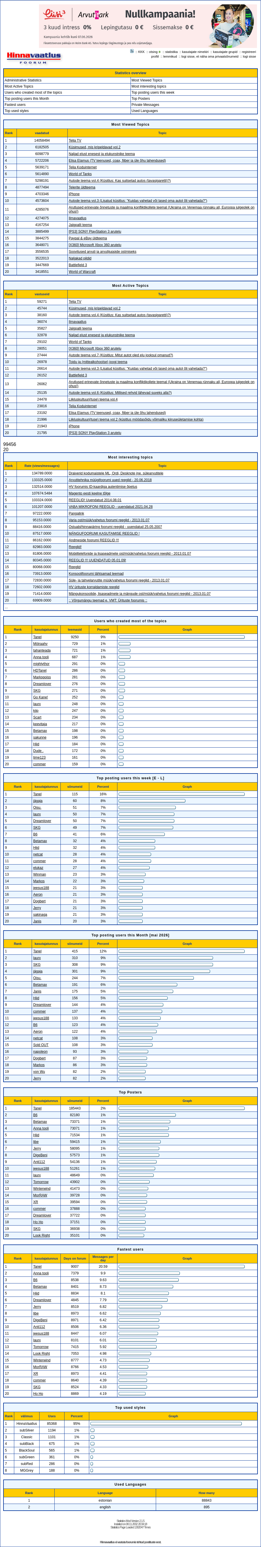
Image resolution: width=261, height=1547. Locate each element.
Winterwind (41, 1189)
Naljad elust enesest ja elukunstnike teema (102, 154)
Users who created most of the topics (33, 92)
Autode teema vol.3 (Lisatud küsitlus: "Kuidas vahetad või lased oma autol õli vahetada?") (138, 201)
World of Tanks (80, 174)
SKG (36, 691)
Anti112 (39, 1162)
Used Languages (145, 111)
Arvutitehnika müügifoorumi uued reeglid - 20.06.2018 (110, 480)
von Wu (39, 1072)
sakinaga (40, 915)
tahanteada (42, 650)
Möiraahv (40, 644)
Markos (38, 881)
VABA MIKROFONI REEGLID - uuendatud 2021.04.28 (111, 507)
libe (36, 1142)
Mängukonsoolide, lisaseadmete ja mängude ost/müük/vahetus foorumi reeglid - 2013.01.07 (140, 594)
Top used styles (17, 111)
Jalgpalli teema (80, 225)
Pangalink (76, 513)
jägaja (37, 801)
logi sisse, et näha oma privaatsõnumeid (209, 56)
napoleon (40, 1052)
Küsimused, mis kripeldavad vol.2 (95, 147)
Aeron (37, 894)
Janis (37, 921)
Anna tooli (41, 657)
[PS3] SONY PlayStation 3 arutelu (95, 232)
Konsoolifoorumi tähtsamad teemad (96, 574)
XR (35, 1202)
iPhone (74, 194)
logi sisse (249, 56)
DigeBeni (40, 1155)
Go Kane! (40, 697)
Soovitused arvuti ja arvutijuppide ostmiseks (103, 252)
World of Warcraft (82, 272)
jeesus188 (41, 888)
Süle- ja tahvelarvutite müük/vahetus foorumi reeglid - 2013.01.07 (119, 580)
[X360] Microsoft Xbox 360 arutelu (95, 245)
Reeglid (75, 567)
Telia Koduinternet (83, 167)
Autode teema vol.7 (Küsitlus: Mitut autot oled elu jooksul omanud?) (121, 355)
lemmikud (170, 56)
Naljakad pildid (80, 258)
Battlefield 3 (78, 265)
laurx (37, 704)
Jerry (37, 908)
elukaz (38, 868)
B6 (35, 834)
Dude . (38, 751)
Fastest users (15, 105)
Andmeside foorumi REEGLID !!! (94, 540)
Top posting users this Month (27, 99)
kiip (35, 711)
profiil (155, 56)
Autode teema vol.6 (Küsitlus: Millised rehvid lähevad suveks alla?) (120, 393)
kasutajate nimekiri (195, 52)
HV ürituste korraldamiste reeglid (94, 587)
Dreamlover (42, 684)
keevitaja (40, 724)
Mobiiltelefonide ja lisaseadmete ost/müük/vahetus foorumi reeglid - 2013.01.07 (130, 554)
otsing (153, 52)
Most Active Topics (19, 86)
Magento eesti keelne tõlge (89, 493)
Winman (39, 874)
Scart (37, 717)
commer (39, 764)
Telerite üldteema (82, 187)
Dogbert (39, 901)
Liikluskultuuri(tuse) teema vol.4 (93, 399)
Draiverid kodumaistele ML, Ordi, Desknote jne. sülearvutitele (116, 473)
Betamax (40, 731)
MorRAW (40, 1195)
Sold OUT (41, 1045)
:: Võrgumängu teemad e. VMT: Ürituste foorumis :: (108, 600)
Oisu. (37, 807)
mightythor (41, 664)
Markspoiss (42, 677)
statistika (171, 52)
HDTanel (40, 670)
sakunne (39, 737)
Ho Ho (38, 1222)
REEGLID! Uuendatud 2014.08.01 (95, 500)
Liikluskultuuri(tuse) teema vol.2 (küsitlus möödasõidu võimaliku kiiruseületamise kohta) (136, 419)
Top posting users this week (153, 92)
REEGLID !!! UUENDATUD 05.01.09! (97, 560)
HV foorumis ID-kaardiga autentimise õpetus (103, 487)
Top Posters (141, 99)
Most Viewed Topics (147, 80)
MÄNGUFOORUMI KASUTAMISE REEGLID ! (104, 533)
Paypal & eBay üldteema (88, 238)
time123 (39, 757)
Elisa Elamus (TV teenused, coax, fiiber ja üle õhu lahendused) (117, 161)
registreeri (249, 52)
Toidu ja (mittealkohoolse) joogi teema (98, 362)
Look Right (41, 1235)
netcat (38, 854)
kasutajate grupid (225, 52)
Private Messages (145, 105)
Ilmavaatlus (78, 218)
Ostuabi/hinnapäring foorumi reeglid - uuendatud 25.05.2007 (115, 527)
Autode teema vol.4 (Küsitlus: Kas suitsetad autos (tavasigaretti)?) (120, 181)
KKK (141, 52)
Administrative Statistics (23, 80)
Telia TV (75, 140)
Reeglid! (75, 547)
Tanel (37, 637)
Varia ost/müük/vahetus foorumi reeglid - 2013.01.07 (109, 520)
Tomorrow (41, 1182)
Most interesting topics (149, 86)
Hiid (36, 744)
